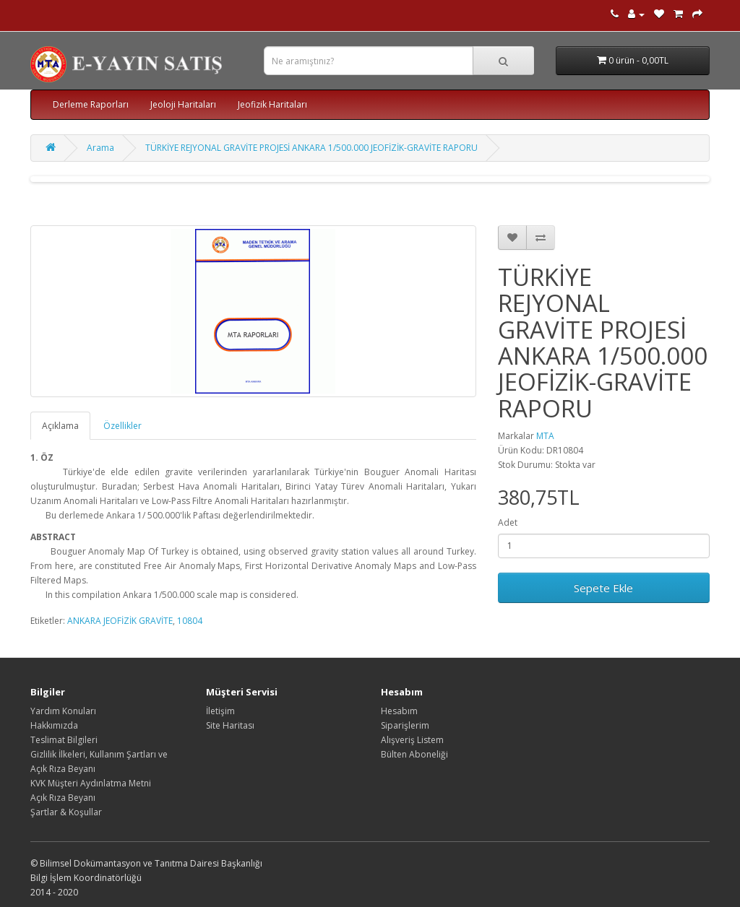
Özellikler (122, 426)
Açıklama (60, 426)
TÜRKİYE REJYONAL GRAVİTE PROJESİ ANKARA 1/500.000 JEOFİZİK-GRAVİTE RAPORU (311, 148)
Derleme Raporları (91, 104)
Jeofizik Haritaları (272, 104)
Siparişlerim (405, 725)
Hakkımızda (54, 725)
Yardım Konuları (63, 711)
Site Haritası (230, 725)
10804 (189, 621)
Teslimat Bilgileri (64, 740)
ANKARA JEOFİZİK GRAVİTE (120, 621)
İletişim (220, 711)
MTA (545, 436)
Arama (100, 148)
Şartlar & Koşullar (66, 812)
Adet (507, 522)
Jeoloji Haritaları (183, 104)
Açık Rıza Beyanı (62, 797)
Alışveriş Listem (412, 740)
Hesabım (399, 711)
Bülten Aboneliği (414, 754)
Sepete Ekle (603, 588)
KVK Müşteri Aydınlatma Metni (90, 783)
